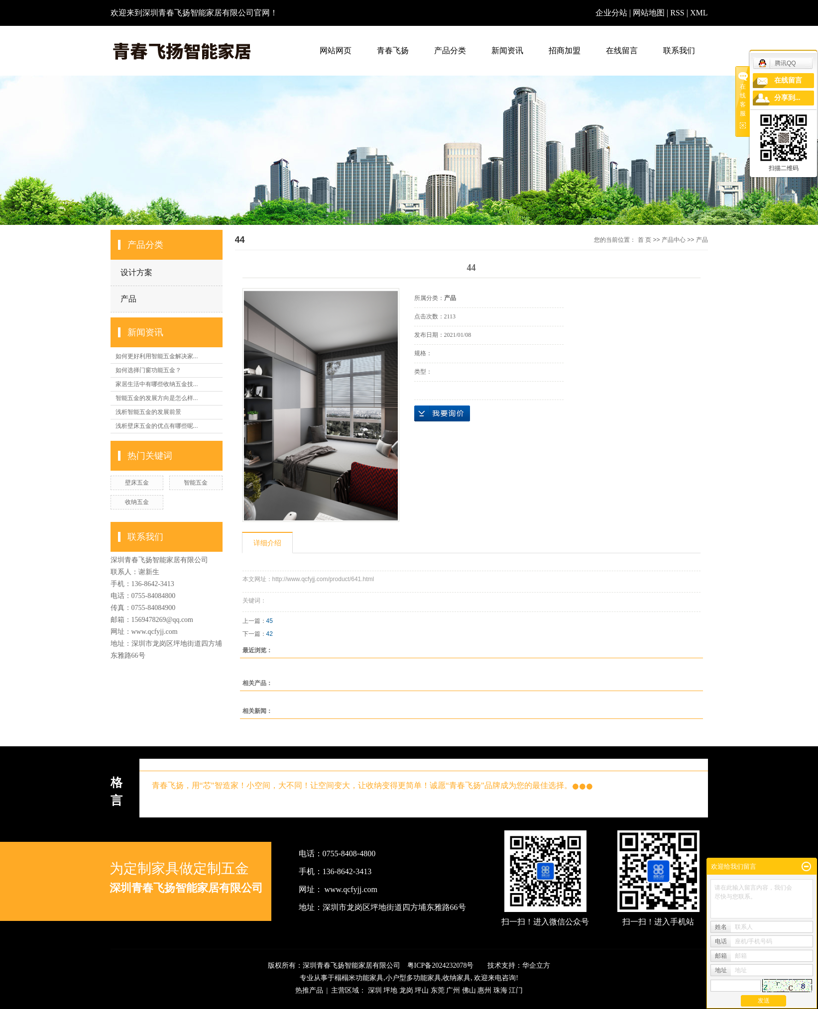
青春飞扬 (393, 50)
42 (269, 633)
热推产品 (309, 990)
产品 (128, 299)
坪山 (422, 990)
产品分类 (450, 50)
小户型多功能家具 (413, 978)
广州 (453, 990)
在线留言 (622, 50)
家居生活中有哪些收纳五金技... (157, 384)
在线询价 (442, 413)
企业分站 (611, 12)
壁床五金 (137, 482)
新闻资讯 (507, 50)
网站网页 (335, 50)
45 (269, 620)
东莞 (438, 990)
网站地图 (650, 12)
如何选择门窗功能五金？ (148, 370)
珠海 (500, 990)
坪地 (390, 990)
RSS (677, 12)
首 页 (644, 239)
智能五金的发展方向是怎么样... (157, 398)
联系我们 (679, 50)
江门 (516, 990)
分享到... (787, 97)
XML (699, 12)
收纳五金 (137, 502)
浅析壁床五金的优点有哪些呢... (157, 425)
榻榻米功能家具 (359, 978)
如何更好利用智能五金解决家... (157, 356)
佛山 (469, 990)
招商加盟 (565, 50)
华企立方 (536, 965)
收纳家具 (456, 978)
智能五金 (196, 482)
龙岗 (406, 990)
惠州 (484, 990)
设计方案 (136, 272)
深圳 (375, 990)
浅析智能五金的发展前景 (148, 411)
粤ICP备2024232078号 (440, 965)
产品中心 (674, 239)
